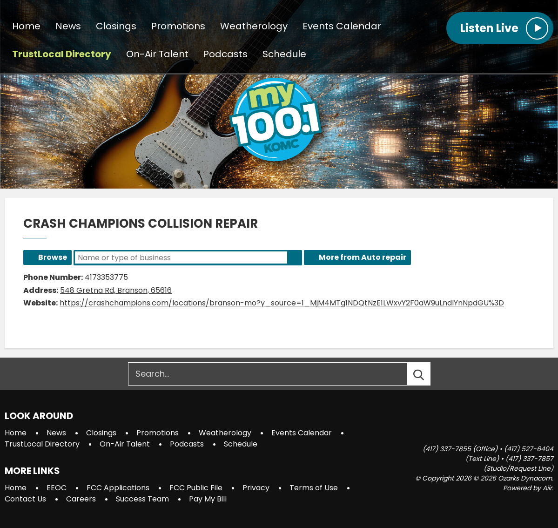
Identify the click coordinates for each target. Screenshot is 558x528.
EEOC (57, 487)
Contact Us (25, 499)
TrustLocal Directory (61, 54)
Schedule (284, 54)
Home (26, 26)
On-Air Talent (157, 54)
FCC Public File (195, 487)
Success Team (142, 499)
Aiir (547, 488)
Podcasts (225, 54)
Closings (116, 26)
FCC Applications (118, 487)
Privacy (255, 487)
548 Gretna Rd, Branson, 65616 (116, 290)
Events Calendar (342, 26)
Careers (81, 499)
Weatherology (254, 26)
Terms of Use (313, 487)
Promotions (178, 26)
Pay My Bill (208, 499)
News (68, 26)
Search (294, 257)
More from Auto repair (362, 257)
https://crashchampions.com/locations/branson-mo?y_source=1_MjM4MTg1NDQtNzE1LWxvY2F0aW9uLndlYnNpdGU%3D (282, 303)
